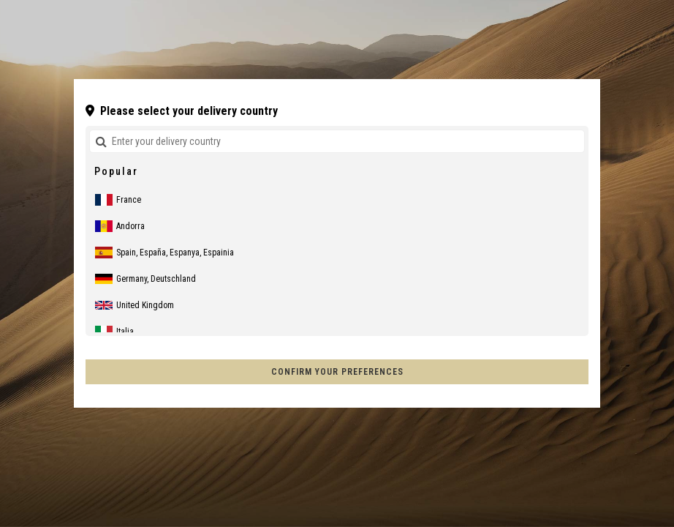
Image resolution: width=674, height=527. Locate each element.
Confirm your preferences (337, 372)
